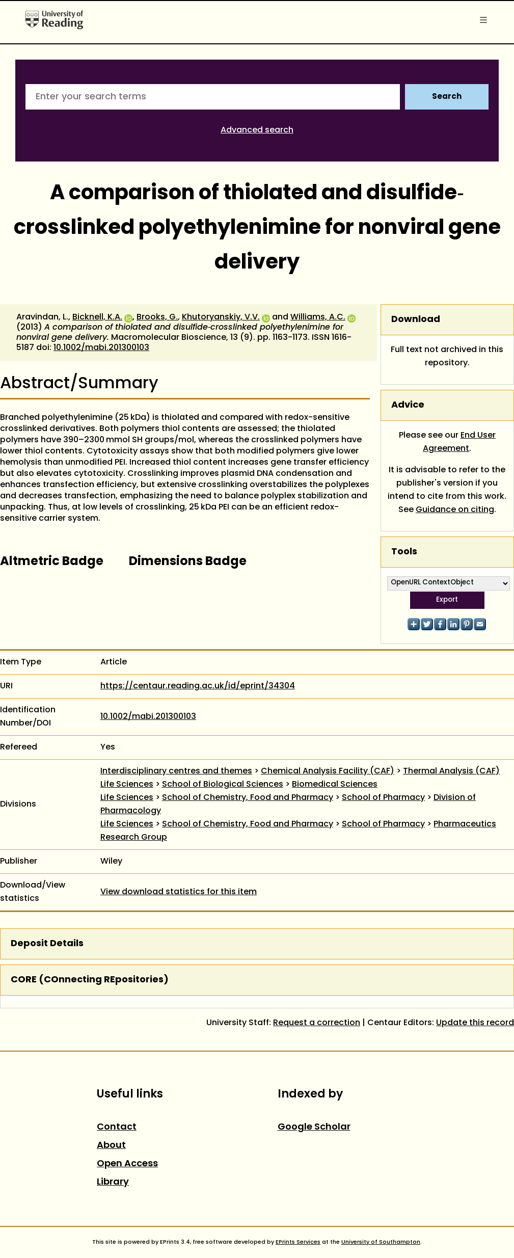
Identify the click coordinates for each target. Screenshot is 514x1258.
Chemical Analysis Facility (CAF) (327, 771)
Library (113, 1182)
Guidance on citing (455, 510)
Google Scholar (314, 1127)
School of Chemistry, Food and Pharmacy (247, 798)
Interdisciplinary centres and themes (176, 771)
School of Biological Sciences (222, 784)
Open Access (127, 1164)
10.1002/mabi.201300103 (101, 348)
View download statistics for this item (178, 892)
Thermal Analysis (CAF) (451, 771)
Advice (407, 405)
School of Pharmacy (383, 798)
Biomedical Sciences (334, 784)
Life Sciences (126, 784)
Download (415, 320)
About (111, 1146)
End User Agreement (459, 442)
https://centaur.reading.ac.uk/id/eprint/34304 (197, 686)
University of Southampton (380, 1242)
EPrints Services (298, 1242)
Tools (404, 552)
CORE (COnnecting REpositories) (90, 980)
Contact (117, 1127)
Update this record (475, 1023)
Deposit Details (47, 944)
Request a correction (316, 1023)
